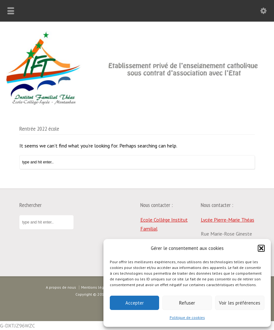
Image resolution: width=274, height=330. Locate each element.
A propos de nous (61, 287)
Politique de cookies (187, 317)
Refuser (187, 303)
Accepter (134, 303)
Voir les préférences (239, 303)
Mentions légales (96, 287)
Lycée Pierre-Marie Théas (227, 220)
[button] (261, 248)
